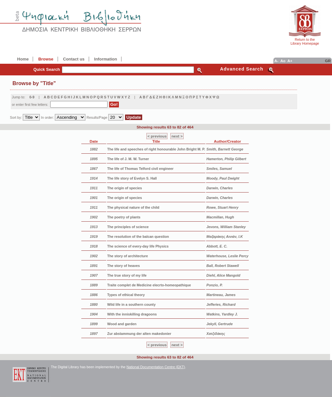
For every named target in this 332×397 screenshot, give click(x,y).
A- (276, 61)
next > (176, 136)
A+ (289, 61)
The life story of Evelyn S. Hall (132, 178)
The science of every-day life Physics (137, 246)
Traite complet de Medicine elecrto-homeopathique (149, 285)
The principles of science (128, 227)
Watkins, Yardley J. (222, 314)
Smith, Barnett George (224, 149)
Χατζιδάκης (215, 334)
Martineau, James (220, 295)
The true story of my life (127, 275)
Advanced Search (241, 69)
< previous (156, 136)
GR (328, 61)
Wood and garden (121, 324)
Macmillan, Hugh (220, 217)
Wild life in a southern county (131, 304)
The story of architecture (127, 256)
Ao (282, 61)
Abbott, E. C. (216, 246)
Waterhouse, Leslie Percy (227, 256)
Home (23, 59)
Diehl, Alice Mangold (223, 275)
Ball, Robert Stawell (222, 266)
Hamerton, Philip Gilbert (226, 159)
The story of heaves (123, 266)
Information (105, 59)
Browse (45, 59)
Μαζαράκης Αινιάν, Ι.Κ (224, 236)
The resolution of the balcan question (138, 236)
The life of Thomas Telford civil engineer (140, 169)
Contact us (73, 59)
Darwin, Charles (219, 188)
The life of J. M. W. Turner (128, 159)
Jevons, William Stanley (226, 227)
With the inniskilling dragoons (132, 314)
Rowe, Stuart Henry (222, 207)
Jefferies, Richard (220, 304)
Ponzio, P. (214, 285)
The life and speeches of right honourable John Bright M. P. (156, 149)
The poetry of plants (123, 217)
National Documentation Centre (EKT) (156, 367)
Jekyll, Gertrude (219, 324)
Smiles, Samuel (219, 169)
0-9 (32, 97)
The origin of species (124, 188)
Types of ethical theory (126, 295)
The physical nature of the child (133, 207)
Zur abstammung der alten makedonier (139, 334)
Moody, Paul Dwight (222, 178)
